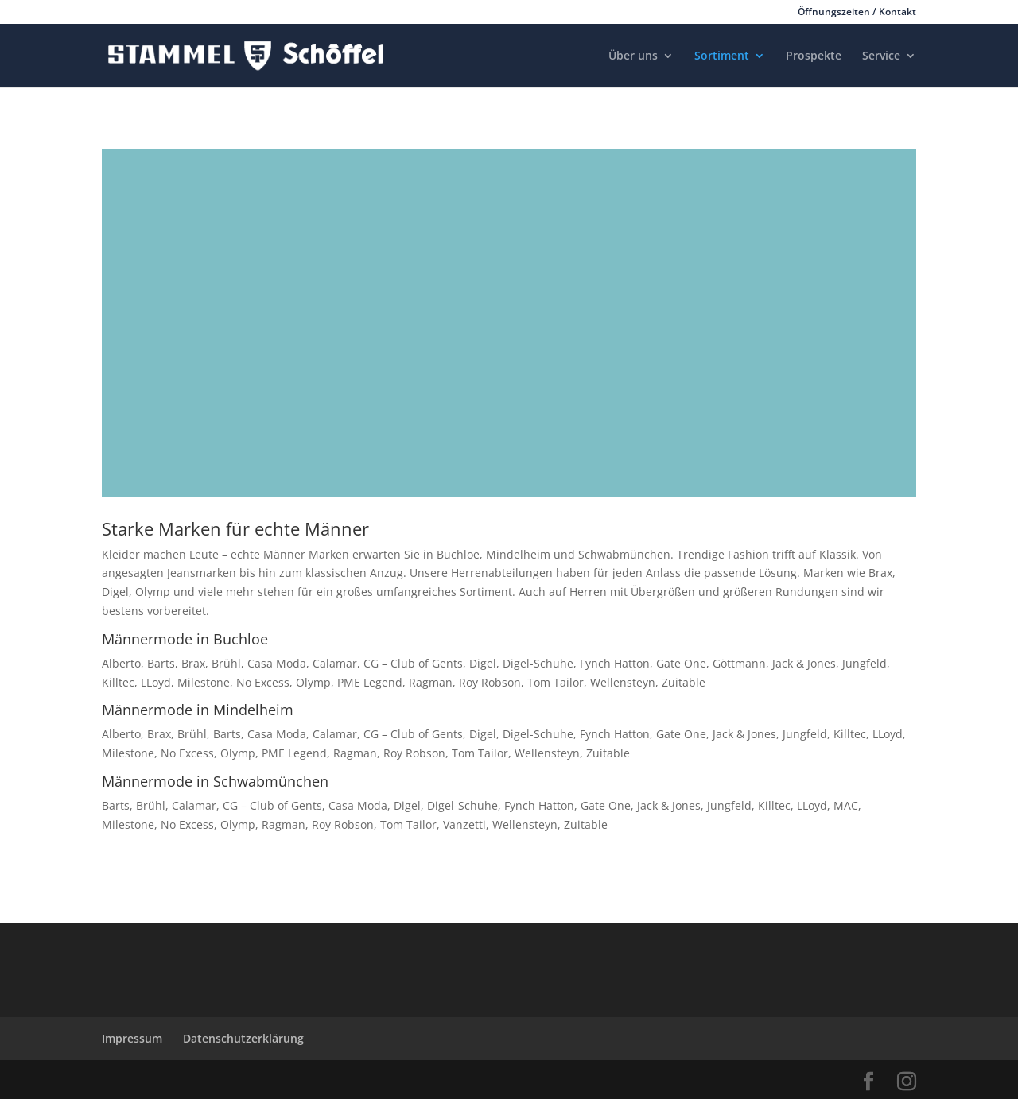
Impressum (132, 1038)
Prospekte (813, 56)
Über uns (633, 56)
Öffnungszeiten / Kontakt (857, 12)
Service (881, 56)
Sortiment (721, 56)
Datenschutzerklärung (243, 1038)
